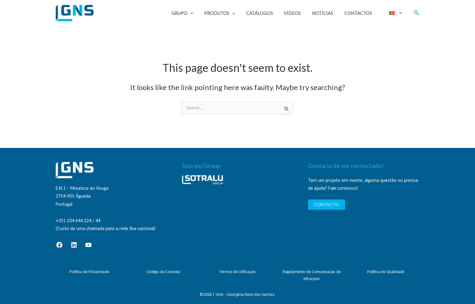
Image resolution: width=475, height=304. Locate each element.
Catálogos (268, 13)
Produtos (230, 13)
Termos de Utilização (237, 271)
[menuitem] (396, 13)
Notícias (327, 13)
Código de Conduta (163, 271)
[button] (416, 13)
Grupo (195, 13)
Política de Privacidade (89, 271)
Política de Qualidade (385, 271)
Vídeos (299, 13)
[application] (203, 13)
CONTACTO (326, 204)
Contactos (360, 13)
